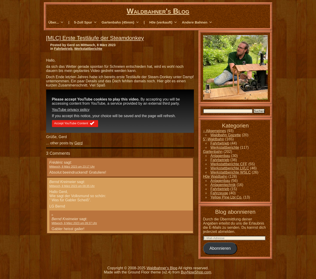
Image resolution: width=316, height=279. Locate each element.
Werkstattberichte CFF (229, 164)
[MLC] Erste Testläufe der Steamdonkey (95, 38)
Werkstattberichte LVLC (230, 168)
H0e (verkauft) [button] (163, 22)
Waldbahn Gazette (226, 135)
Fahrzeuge (219, 193)
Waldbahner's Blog (158, 11)
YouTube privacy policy (71, 110)
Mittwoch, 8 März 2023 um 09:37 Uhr (74, 223)
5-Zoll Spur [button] (85, 22)
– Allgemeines (214, 131)
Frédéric (56, 162)
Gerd (78, 143)
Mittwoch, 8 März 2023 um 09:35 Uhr (72, 186)
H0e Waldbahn (215, 176)
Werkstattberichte (88, 48)
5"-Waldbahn (213, 139)
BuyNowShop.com (196, 272)
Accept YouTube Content (75, 123)
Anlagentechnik (223, 185)
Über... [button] (56, 22)
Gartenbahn (213, 152)
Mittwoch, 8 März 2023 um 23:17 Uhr (72, 166)
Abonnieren (220, 248)
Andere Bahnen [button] (197, 22)
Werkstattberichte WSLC (231, 172)
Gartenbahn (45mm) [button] (120, 22)
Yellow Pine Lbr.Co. (226, 197)
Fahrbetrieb (63, 48)
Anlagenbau (220, 156)
